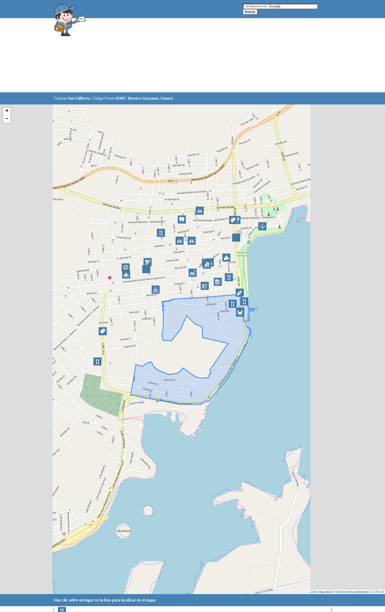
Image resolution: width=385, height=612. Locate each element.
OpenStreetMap (344, 591)
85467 (121, 98)
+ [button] (7, 111)
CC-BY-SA (377, 591)
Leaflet (313, 591)
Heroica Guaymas (143, 98)
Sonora (167, 98)
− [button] (7, 119)
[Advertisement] (179, 55)
